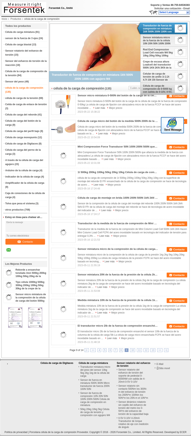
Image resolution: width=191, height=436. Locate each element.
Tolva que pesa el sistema (20, 203)
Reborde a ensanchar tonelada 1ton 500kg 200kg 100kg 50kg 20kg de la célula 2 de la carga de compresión (30, 276)
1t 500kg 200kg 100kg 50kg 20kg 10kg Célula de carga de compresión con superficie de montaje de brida (118, 172)
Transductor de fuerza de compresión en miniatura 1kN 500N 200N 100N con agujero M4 (157, 28)
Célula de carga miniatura (20, 32)
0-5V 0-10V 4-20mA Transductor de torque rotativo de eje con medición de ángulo (133, 423)
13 (153, 350)
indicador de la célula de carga (22, 176)
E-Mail (159, 364)
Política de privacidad (15, 432)
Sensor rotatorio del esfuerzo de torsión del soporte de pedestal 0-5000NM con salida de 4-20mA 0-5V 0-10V (131, 375)
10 (132, 350)
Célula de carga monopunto (21, 137)
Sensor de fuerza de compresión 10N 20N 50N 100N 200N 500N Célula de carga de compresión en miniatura (95, 399)
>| (166, 350)
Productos (15, 19)
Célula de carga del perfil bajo (22, 131)
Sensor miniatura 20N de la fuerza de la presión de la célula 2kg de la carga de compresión (118, 274)
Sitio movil (163, 368)
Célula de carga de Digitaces (21, 143)
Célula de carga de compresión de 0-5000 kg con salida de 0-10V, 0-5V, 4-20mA (157, 88)
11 (139, 350)
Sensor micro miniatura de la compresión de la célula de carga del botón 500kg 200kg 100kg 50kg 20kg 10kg (30, 301)
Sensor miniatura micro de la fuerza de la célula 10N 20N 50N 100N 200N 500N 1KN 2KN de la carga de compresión (158, 40)
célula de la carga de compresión (24, 87)
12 (146, 350)
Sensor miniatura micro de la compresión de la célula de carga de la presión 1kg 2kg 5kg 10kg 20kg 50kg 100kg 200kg (118, 248)
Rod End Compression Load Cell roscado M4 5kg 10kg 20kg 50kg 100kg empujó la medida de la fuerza (158, 52)
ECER (183, 432)
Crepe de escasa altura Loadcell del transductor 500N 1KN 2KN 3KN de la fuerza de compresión (157, 64)
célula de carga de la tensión (21, 98)
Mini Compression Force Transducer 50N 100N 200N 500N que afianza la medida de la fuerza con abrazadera (118, 146)
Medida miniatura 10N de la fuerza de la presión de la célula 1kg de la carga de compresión (118, 300)
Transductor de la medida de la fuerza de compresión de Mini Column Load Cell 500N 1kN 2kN (118, 223)
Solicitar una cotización (167, 8)
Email (186, 8)
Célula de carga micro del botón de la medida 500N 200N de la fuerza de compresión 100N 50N (118, 120)
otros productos (14, 209)
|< (87, 350)
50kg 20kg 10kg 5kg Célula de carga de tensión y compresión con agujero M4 (95, 412)
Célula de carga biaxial (18, 44)
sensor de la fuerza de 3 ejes (21, 38)
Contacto (25, 241)
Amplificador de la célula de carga (24, 183)
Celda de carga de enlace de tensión (26, 104)
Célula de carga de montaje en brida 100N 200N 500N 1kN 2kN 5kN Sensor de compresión (118, 197)
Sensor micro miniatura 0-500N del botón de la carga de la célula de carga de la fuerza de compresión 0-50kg (118, 95)
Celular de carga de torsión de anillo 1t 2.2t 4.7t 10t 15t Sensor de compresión (156, 76)
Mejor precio (115, 108)
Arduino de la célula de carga (22, 170)
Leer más (100, 108)
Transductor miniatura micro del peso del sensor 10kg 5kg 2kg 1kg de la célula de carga (95, 371)
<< (93, 350)
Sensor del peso (14, 81)
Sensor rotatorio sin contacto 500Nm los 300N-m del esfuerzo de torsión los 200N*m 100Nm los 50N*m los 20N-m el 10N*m (133, 391)
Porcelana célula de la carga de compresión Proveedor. (59, 432)
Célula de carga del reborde (21, 114)
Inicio (4, 19)
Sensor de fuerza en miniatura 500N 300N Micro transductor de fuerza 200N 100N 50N (95, 384)
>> (159, 350)
